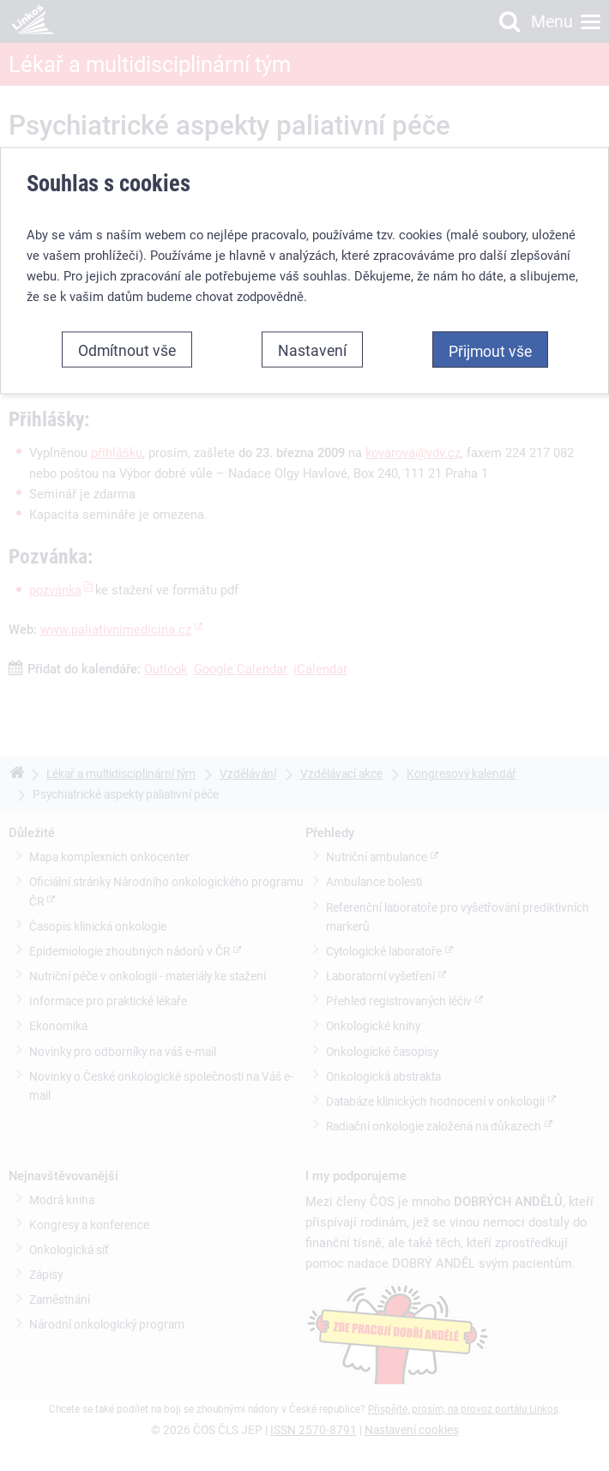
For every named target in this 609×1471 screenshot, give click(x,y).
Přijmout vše (490, 350)
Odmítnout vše (127, 349)
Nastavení (312, 349)
